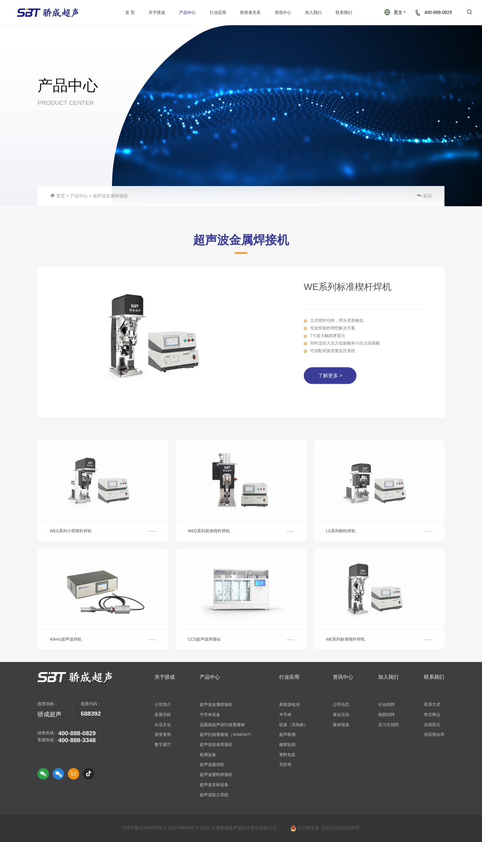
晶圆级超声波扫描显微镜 (222, 724)
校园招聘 (386, 714)
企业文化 (163, 724)
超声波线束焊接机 (216, 744)
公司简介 (163, 704)
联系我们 (344, 12)
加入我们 (313, 12)
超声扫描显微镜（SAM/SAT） (227, 734)
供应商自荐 (434, 734)
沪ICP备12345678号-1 (144, 827)
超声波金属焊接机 (110, 196)
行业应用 (218, 12)
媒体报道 (341, 724)
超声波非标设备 (214, 784)
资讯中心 (283, 12)
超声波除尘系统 (214, 794)
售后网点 (432, 714)
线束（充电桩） (293, 724)
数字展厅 (163, 744)
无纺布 (285, 764)
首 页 (130, 12)
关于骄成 (157, 12)
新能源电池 (289, 704)
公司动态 (341, 704)
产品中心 (187, 12)
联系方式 (432, 704)
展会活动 (341, 714)
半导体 (285, 714)
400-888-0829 (433, 12)
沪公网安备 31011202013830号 (325, 827)
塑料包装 (287, 754)
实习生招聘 (388, 724)
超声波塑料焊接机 (216, 774)
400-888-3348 (77, 740)
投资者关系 (250, 12)
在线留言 (432, 724)
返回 (424, 196)
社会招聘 (386, 704)
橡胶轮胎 (287, 744)
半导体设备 (210, 714)
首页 (58, 196)
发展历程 (163, 714)
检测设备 (208, 754)
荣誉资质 (163, 734)
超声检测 (287, 734)
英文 (395, 12)
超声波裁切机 (212, 764)
